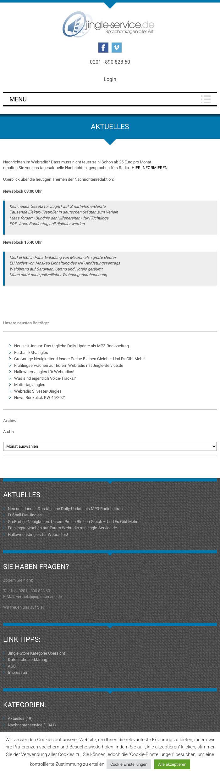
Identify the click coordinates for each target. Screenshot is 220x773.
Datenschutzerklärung (27, 659)
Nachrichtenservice (25, 725)
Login (110, 79)
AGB (12, 666)
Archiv (8, 431)
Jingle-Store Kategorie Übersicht (36, 653)
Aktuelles (16, 718)
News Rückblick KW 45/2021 (40, 397)
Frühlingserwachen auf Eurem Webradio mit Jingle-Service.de (68, 365)
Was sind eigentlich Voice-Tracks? (45, 378)
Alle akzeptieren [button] (172, 764)
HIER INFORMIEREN (150, 167)
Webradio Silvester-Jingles (38, 391)
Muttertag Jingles (29, 384)
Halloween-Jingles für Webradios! (44, 371)
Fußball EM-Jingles (31, 352)
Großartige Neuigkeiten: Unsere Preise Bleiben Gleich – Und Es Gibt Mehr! (79, 358)
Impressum (18, 672)
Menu (18, 99)
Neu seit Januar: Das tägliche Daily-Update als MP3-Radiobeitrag (71, 346)
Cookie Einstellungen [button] (128, 764)
